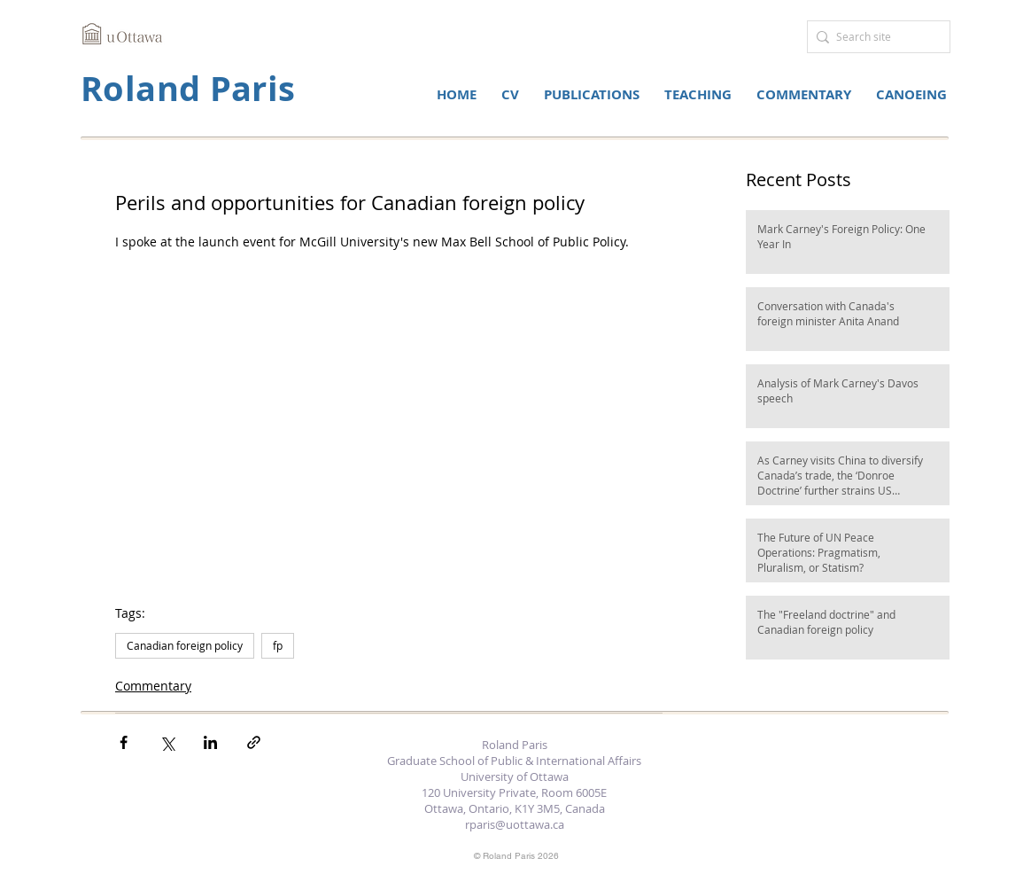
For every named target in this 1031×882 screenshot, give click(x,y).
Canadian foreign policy (185, 645)
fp (278, 645)
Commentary (153, 685)
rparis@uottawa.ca (514, 824)
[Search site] (874, 36)
